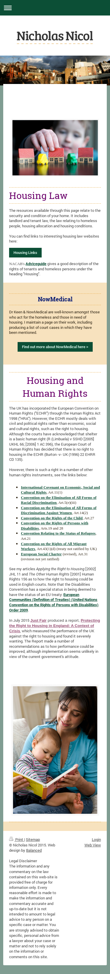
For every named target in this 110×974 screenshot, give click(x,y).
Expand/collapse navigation (55, 7)
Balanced (34, 850)
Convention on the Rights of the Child (51, 518)
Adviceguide (36, 264)
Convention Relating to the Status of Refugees (58, 533)
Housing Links (25, 252)
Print (16, 839)
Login (96, 839)
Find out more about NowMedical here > (55, 347)
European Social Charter (41, 554)
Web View (92, 845)
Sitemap (33, 839)
